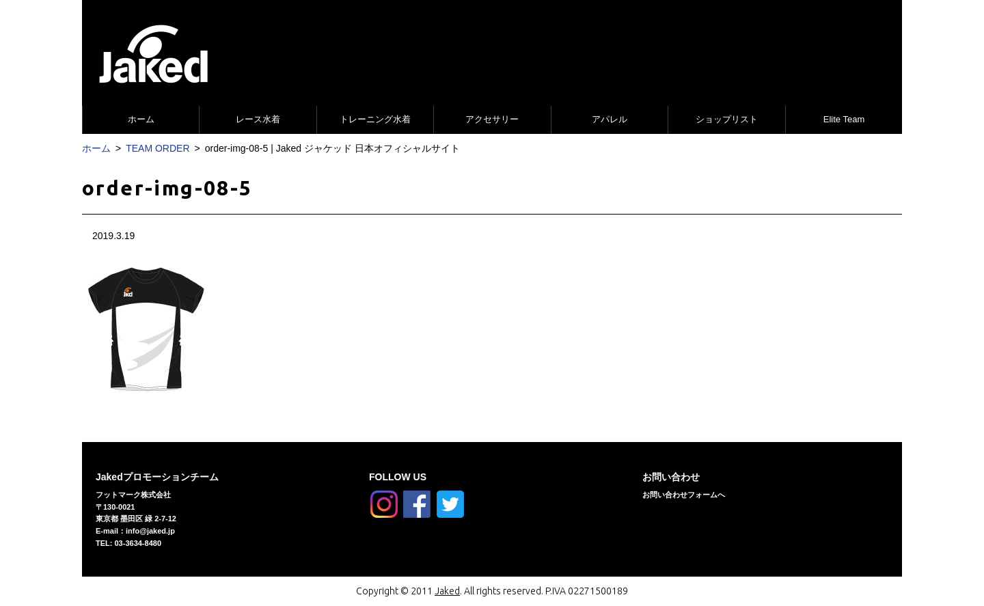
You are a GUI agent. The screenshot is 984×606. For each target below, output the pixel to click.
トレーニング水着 (375, 119)
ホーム (141, 119)
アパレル (609, 119)
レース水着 (258, 119)
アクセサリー (492, 119)
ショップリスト (727, 119)
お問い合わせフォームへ (683, 495)
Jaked (447, 591)
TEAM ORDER (157, 148)
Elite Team (843, 119)
